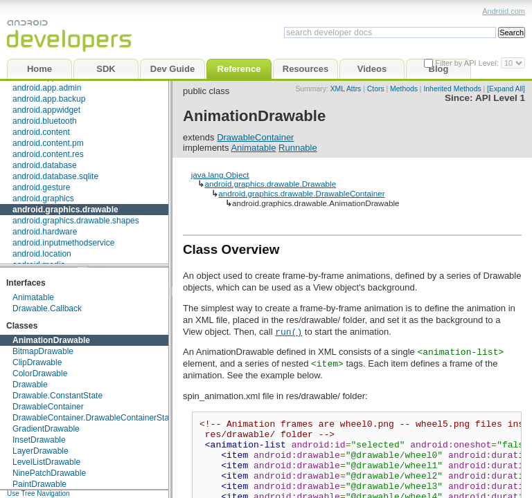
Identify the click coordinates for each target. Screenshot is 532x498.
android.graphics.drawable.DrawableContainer (301, 193)
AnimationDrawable (51, 340)
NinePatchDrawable (49, 473)
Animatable (33, 297)
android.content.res (48, 154)
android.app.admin (46, 88)
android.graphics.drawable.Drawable (270, 183)
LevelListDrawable (46, 462)
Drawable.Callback (47, 308)
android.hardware (44, 232)
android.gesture (41, 187)
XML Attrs (346, 89)
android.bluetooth (44, 121)
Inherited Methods (452, 89)
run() (288, 331)
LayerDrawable (40, 451)
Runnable (297, 147)
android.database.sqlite (55, 176)
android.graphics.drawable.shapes (75, 220)
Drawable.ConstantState (57, 395)
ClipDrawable (37, 362)
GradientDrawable (46, 429)
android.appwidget (46, 110)
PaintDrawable (39, 484)
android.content (41, 132)
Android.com (503, 11)
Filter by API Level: (468, 63)
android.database (44, 165)
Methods (404, 89)
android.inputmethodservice (63, 243)
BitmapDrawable (42, 351)
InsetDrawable (39, 440)
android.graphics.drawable (65, 209)
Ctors (375, 89)
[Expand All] (506, 89)
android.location (41, 254)
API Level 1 (500, 98)
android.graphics (43, 198)
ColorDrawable (39, 373)
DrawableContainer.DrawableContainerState (94, 418)
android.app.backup (48, 99)
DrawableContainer (48, 407)
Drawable (30, 384)
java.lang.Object (220, 174)
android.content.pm (48, 143)
